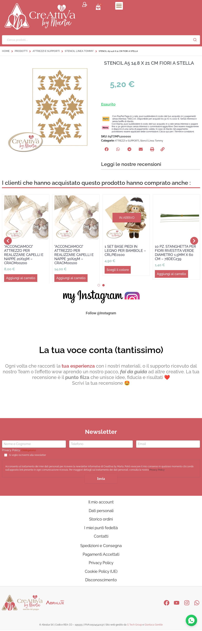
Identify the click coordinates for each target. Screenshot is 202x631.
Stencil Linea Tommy (79, 51)
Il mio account (101, 502)
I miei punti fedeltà (101, 528)
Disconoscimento (101, 580)
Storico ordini (101, 519)
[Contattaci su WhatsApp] (191, 620)
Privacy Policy (157, 469)
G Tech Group (134, 625)
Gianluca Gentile (153, 625)
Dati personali (101, 510)
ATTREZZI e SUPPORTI (46, 51)
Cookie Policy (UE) (101, 572)
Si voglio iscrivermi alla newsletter (27, 455)
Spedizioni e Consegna (101, 546)
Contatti (101, 536)
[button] (106, 149)
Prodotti (21, 51)
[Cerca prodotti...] (96, 39)
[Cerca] (195, 40)
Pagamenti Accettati (101, 554)
